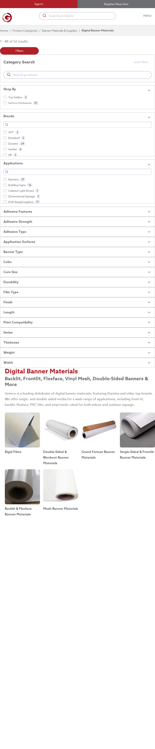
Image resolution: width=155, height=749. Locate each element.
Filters (19, 51)
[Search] (77, 124)
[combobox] (77, 16)
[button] (77, 62)
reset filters (141, 62)
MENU (147, 16)
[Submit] (44, 16)
